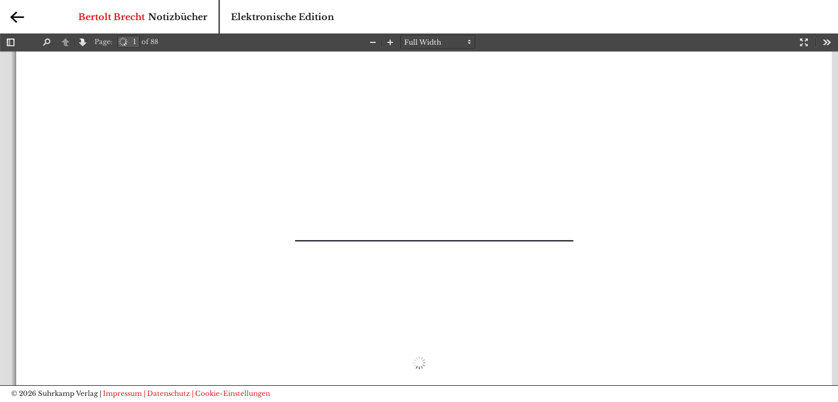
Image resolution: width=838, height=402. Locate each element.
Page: (103, 41)
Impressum (122, 393)
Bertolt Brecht (111, 16)
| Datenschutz (167, 393)
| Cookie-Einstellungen (231, 393)
